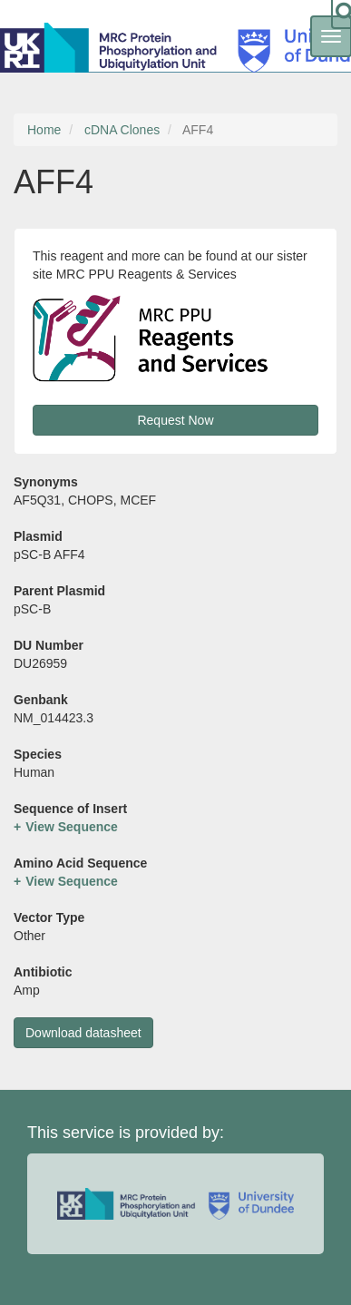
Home (44, 130)
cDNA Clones (122, 130)
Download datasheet (83, 1032)
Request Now (175, 420)
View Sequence (71, 826)
